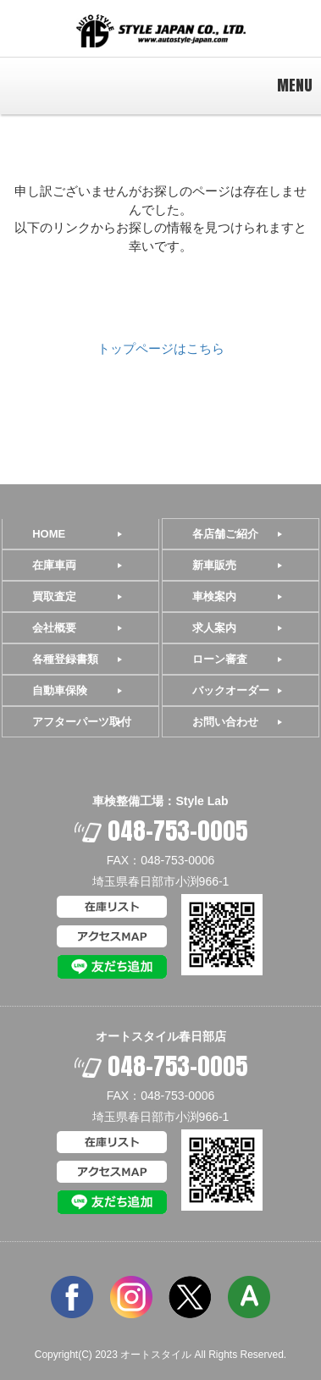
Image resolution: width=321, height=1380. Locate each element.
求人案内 (214, 627)
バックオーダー (230, 690)
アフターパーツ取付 (81, 721)
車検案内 (214, 596)
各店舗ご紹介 (225, 533)
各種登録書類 (65, 659)
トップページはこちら (160, 348)
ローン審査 (219, 659)
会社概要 (54, 627)
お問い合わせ (225, 721)
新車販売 (214, 565)
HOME (48, 533)
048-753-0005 (161, 830)
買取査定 (54, 596)
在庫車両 (54, 565)
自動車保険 (59, 690)
